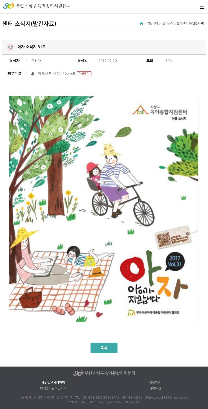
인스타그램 (186, 6)
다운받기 (84, 73)
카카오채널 (194, 6)
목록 (104, 348)
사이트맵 (155, 388)
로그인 (178, 6)
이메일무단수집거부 (53, 388)
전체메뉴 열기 (202, 6)
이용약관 (155, 382)
